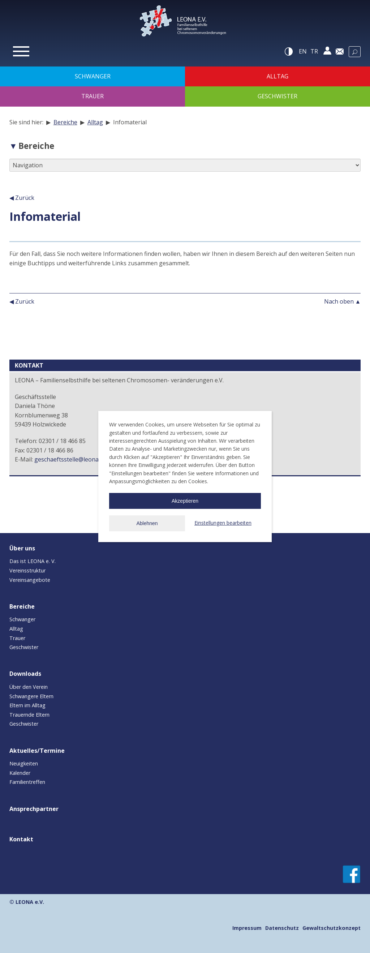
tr (314, 51)
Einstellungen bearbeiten (222, 522)
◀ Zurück (21, 198)
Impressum (247, 927)
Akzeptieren (185, 501)
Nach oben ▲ (342, 301)
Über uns (22, 548)
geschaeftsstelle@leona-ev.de (74, 459)
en (303, 51)
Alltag (95, 122)
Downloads (25, 674)
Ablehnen (147, 523)
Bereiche (65, 122)
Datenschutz (282, 927)
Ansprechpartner (34, 809)
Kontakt (21, 839)
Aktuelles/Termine (37, 751)
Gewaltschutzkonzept (331, 927)
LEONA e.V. (30, 901)
